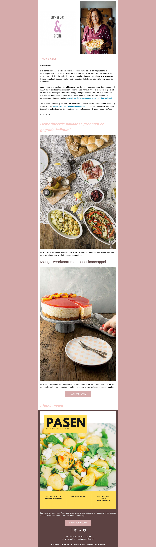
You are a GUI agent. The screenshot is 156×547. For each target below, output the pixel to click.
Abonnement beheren (83, 536)
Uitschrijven (69, 536)
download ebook (78, 522)
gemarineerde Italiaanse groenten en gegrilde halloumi (89, 98)
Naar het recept (78, 394)
